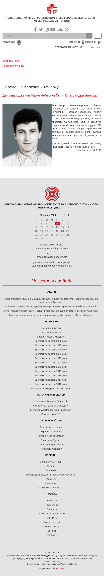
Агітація (51, 466)
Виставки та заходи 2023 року (51, 354)
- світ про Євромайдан (51, 444)
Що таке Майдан (51, 420)
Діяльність (51, 321)
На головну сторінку (13, 66)
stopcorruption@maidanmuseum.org (52, 265)
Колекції (50, 455)
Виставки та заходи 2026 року (51, 341)
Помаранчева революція (50, 436)
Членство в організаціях (52, 513)
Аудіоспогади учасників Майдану (51, 405)
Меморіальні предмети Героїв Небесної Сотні (50, 474)
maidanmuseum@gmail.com (52, 248)
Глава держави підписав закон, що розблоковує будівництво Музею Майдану (51, 315)
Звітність (52, 517)
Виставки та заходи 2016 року (51, 384)
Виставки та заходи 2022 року (51, 358)
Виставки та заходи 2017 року (51, 379)
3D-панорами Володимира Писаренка (50, 410)
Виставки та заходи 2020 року (51, 367)
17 (46, 231)
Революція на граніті (51, 427)
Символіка (50, 483)
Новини (51, 292)
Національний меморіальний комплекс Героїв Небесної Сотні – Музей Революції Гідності (52, 19)
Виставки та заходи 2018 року (51, 375)
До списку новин (11, 61)
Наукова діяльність (50, 332)
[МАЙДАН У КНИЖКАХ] (51, 487)
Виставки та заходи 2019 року (51, 371)
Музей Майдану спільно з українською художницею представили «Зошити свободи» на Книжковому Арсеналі (51, 301)
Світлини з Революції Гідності (51, 401)
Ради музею (52, 505)
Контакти (52, 500)
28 (67, 234)
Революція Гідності (50, 440)
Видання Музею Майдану (50, 336)
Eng (99, 47)
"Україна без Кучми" (51, 431)
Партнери (52, 509)
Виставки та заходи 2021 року (51, 362)
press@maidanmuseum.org (52, 256)
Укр (91, 47)
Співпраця (52, 535)
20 (62, 231)
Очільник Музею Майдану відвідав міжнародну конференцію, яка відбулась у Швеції (50, 306)
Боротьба (51, 470)
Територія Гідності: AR (69, 47)
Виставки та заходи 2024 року (51, 349)
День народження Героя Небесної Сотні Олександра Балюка (49, 95)
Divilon (62, 568)
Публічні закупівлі (52, 522)
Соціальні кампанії (51, 328)
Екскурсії (90, 42)
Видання (74, 42)
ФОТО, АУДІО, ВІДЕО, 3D (51, 394)
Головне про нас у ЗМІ (52, 526)
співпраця (8, 42)
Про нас (52, 494)
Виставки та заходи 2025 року (51, 345)
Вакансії (52, 530)
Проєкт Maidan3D (50, 414)
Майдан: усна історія (51, 461)
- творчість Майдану (51, 448)
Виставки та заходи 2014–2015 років (50, 388)
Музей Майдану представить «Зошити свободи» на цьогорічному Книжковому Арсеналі (50, 310)
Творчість (51, 479)
